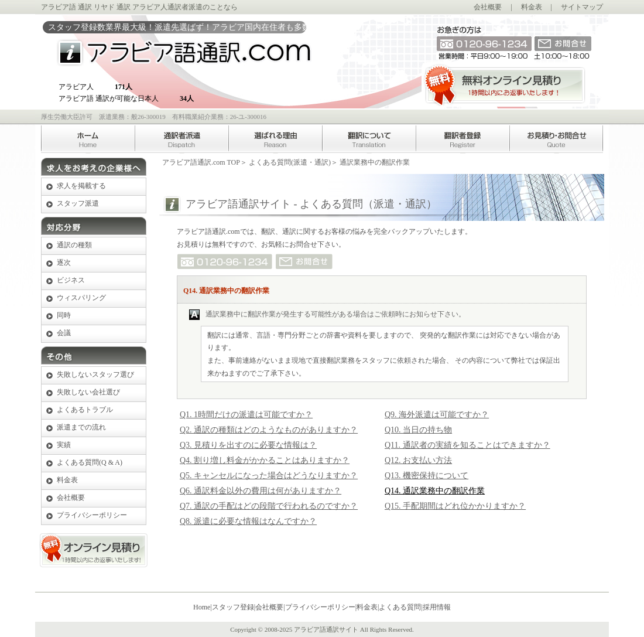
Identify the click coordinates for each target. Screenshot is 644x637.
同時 (64, 315)
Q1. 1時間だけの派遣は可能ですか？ (246, 414)
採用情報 (437, 607)
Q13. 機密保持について (426, 475)
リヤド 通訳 (112, 7)
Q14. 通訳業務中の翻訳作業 (435, 490)
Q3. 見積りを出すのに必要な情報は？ (248, 445)
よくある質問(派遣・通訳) (290, 162)
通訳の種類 (74, 245)
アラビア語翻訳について (369, 139)
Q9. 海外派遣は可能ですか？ (437, 414)
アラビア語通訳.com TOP (201, 162)
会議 (64, 333)
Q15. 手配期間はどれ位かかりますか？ (455, 506)
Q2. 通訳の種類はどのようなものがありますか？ (269, 429)
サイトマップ (582, 7)
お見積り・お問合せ (556, 139)
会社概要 (488, 7)
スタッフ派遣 (78, 203)
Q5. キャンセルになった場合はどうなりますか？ (269, 475)
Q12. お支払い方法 (418, 460)
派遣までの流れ (81, 427)
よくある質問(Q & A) (89, 462)
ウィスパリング (81, 298)
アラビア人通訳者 (160, 7)
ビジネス (71, 280)
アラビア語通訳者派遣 (181, 139)
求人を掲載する (81, 186)
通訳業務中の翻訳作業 (375, 162)
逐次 (64, 262)
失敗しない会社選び (88, 392)
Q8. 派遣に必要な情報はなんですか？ (248, 521)
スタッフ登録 (233, 607)
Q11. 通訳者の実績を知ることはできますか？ (467, 445)
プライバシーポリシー (92, 515)
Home (88, 139)
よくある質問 (400, 607)
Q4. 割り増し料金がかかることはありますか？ (265, 460)
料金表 (531, 7)
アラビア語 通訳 (66, 7)
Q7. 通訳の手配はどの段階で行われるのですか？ (269, 506)
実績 (64, 445)
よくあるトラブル (85, 410)
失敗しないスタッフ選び (95, 374)
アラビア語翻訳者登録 (462, 139)
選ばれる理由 (275, 139)
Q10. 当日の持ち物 (418, 429)
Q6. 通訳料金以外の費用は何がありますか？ (260, 490)
